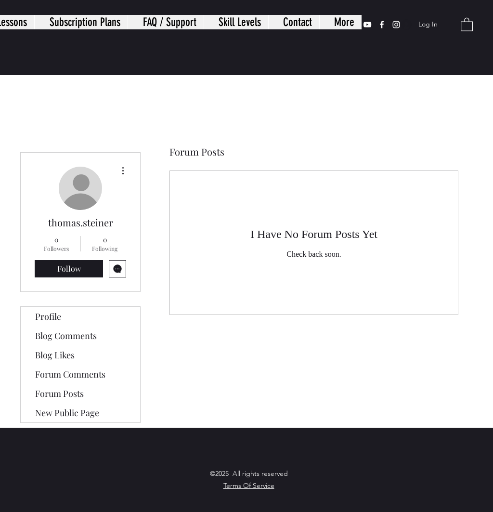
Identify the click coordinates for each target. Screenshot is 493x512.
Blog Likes (55, 355)
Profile (48, 316)
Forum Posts (59, 393)
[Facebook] (382, 24)
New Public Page (67, 413)
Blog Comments (66, 335)
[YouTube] (367, 24)
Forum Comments (70, 374)
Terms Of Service (248, 485)
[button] (467, 24)
